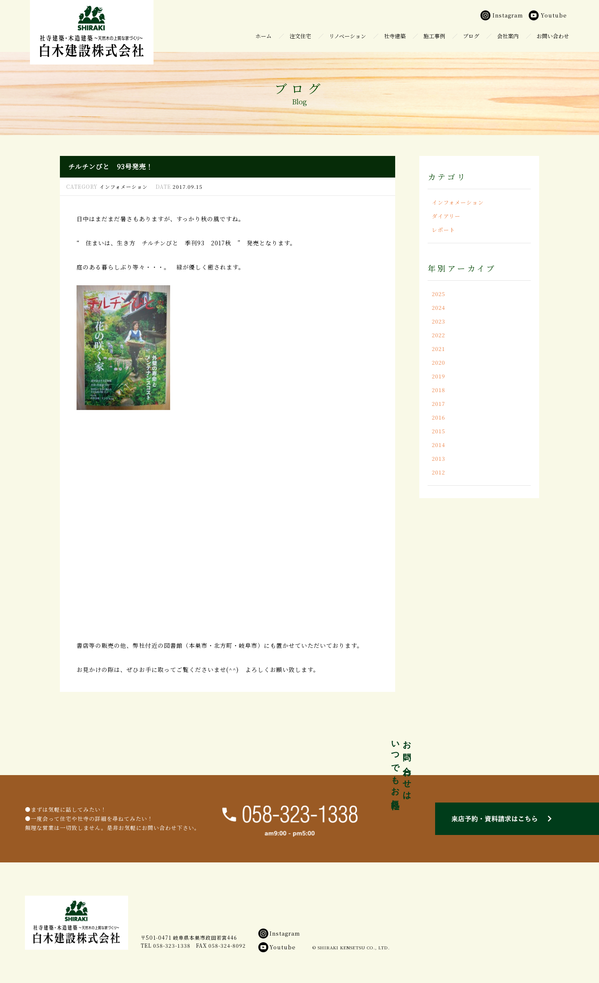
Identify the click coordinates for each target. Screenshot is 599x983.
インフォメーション (458, 202)
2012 (438, 472)
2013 (438, 458)
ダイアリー (446, 216)
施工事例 (434, 36)
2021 (438, 349)
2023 (438, 321)
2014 (438, 445)
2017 (438, 404)
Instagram (279, 933)
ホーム (263, 36)
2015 (438, 431)
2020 (438, 362)
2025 (438, 294)
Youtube (277, 947)
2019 (438, 376)
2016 (438, 417)
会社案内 (508, 36)
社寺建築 (395, 36)
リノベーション (347, 36)
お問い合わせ (553, 36)
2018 (438, 390)
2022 (438, 335)
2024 (438, 307)
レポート (443, 230)
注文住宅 (300, 36)
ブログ (471, 36)
